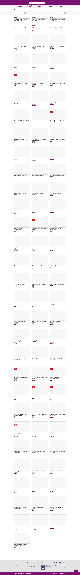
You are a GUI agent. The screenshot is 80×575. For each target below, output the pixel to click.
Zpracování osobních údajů (62, 573)
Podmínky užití (54, 573)
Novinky (29, 6)
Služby (60, 6)
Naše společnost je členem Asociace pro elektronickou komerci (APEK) (49, 566)
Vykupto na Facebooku (31, 566)
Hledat (43, 2)
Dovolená (40, 6)
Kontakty (15, 565)
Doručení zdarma (30, 565)
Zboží (50, 6)
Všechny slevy (19, 6)
